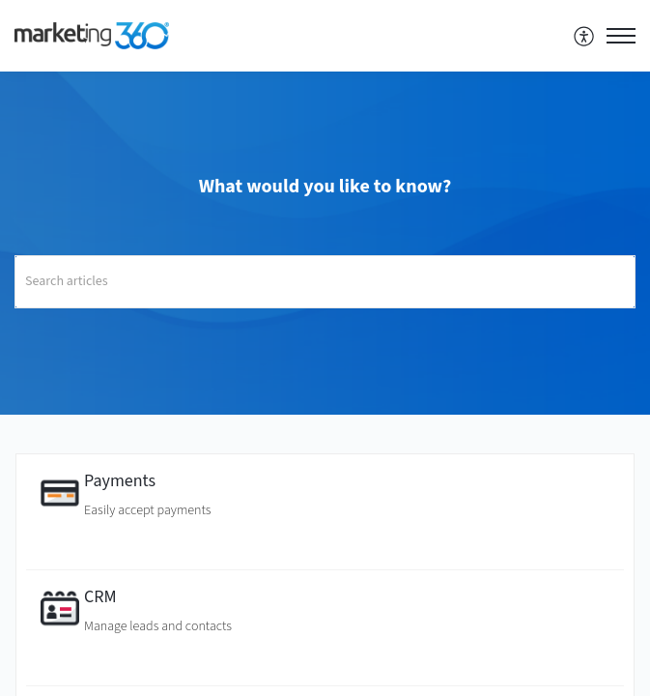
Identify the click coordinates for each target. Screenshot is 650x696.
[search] (325, 281)
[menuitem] (585, 36)
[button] (585, 36)
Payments (119, 481)
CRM (100, 597)
